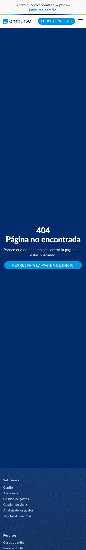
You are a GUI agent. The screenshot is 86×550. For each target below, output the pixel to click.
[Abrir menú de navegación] (80, 21)
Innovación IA (13, 548)
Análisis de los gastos (18, 510)
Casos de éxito (13, 542)
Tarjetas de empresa (17, 516)
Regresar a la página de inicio (43, 265)
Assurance (10, 493)
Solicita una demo (56, 21)
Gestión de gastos (16, 499)
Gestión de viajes (15, 504)
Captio (8, 487)
